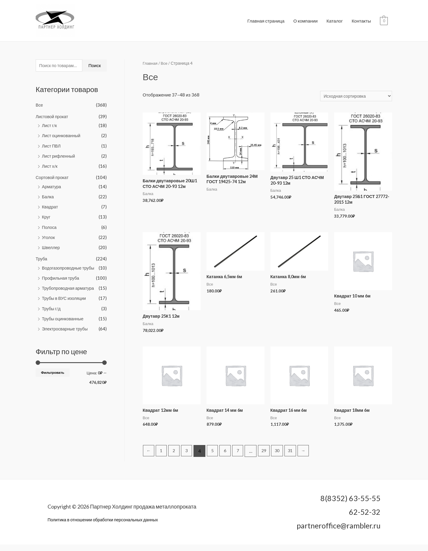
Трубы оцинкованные (64, 320)
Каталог (335, 23)
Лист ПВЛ (52, 149)
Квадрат (50, 210)
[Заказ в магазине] (354, 100)
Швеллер (51, 250)
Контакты (361, 23)
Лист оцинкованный (62, 139)
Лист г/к (50, 129)
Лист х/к (50, 169)
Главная (150, 67)
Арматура (52, 190)
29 (268, 457)
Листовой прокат (53, 121)
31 (296, 457)
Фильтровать (52, 374)
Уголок (49, 240)
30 (282, 457)
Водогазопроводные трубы (69, 270)
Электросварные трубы (66, 330)
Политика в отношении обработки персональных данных (106, 526)
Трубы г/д (52, 310)
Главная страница (265, 23)
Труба (42, 261)
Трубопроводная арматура (69, 290)
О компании (305, 23)
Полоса (49, 230)
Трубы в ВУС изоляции (65, 300)
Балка (48, 199)
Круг (46, 220)
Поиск (94, 69)
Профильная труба (61, 280)
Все (39, 109)
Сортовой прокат (53, 181)
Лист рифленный (59, 159)
